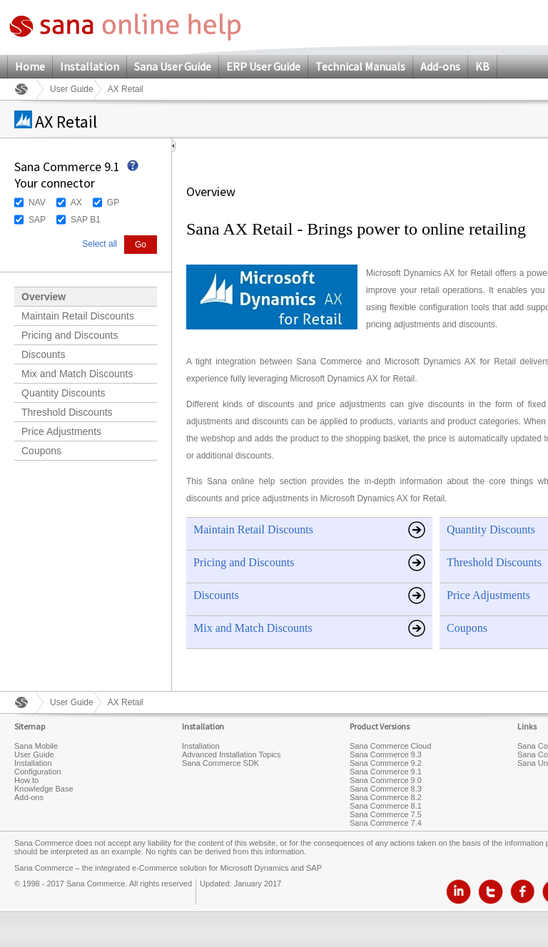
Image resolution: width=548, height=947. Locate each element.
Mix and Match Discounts (77, 373)
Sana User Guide (172, 66)
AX (76, 203)
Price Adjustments (61, 431)
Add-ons (440, 66)
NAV (37, 203)
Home (30, 66)
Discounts (43, 354)
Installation (89, 66)
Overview (43, 296)
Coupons (41, 450)
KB (482, 66)
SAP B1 (86, 220)
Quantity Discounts (63, 393)
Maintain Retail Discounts (77, 316)
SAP (37, 220)
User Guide (71, 89)
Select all (99, 244)
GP (113, 203)
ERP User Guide (263, 66)
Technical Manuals (360, 66)
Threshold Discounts (67, 412)
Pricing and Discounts (69, 335)
